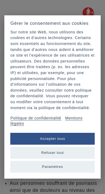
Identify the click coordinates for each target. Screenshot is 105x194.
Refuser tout (52, 153)
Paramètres (52, 167)
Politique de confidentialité (35, 118)
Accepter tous (52, 139)
